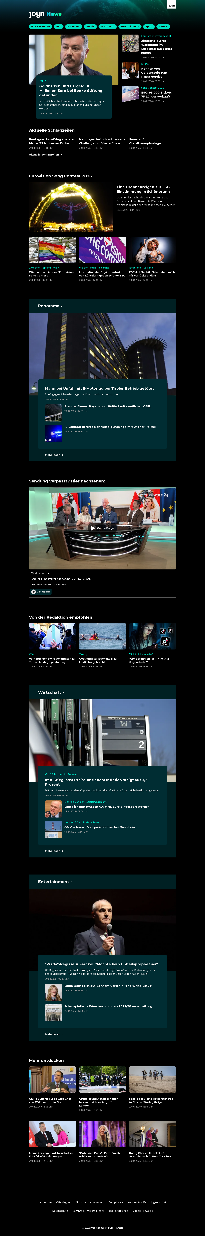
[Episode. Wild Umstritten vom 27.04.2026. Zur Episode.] (102, 536)
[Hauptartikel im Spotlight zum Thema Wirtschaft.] (51, 692)
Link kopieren (40, 591)
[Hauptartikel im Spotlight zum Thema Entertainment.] (55, 881)
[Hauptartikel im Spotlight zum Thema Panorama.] (50, 305)
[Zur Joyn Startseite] (171, 4)
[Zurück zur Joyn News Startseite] (45, 15)
